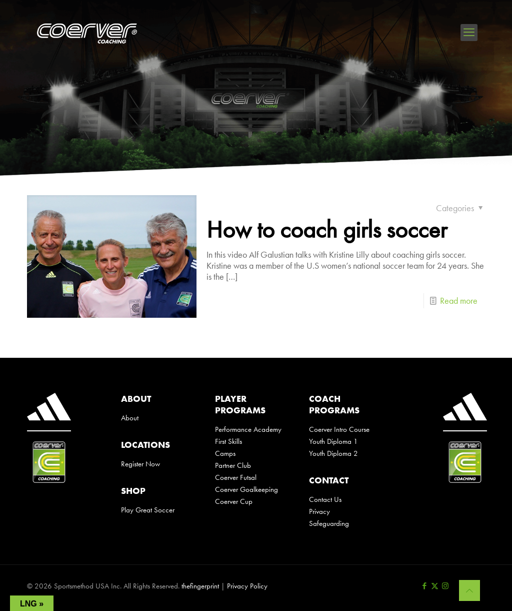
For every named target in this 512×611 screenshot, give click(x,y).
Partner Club (233, 465)
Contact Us (325, 499)
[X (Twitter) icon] (434, 586)
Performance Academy (248, 429)
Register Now (140, 464)
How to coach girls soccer (326, 229)
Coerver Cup (233, 501)
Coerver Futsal (235, 477)
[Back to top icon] (469, 590)
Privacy (319, 511)
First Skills (228, 441)
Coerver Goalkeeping (246, 489)
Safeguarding (329, 523)
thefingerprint (200, 586)
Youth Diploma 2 (333, 453)
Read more (459, 300)
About (129, 418)
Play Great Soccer (147, 510)
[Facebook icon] (424, 586)
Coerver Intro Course (339, 429)
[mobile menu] (469, 32)
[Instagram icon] (445, 586)
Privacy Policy (247, 586)
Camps (225, 453)
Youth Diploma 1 (333, 441)
